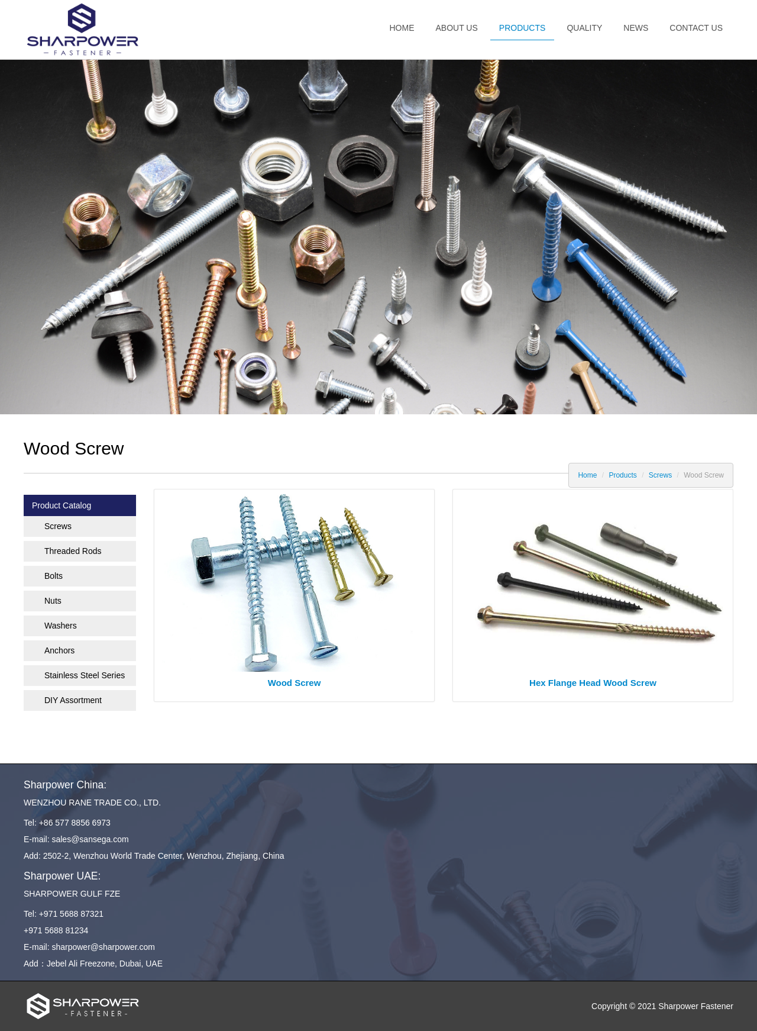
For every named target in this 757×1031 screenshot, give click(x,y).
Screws (660, 475)
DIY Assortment (73, 700)
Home (402, 28)
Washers (60, 625)
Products (522, 28)
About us (457, 28)
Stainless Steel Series (84, 675)
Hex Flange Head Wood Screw (592, 683)
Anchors (59, 650)
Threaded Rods (73, 551)
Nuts (53, 600)
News (635, 28)
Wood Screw (294, 683)
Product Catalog (61, 505)
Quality (584, 28)
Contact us (696, 28)
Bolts (53, 576)
